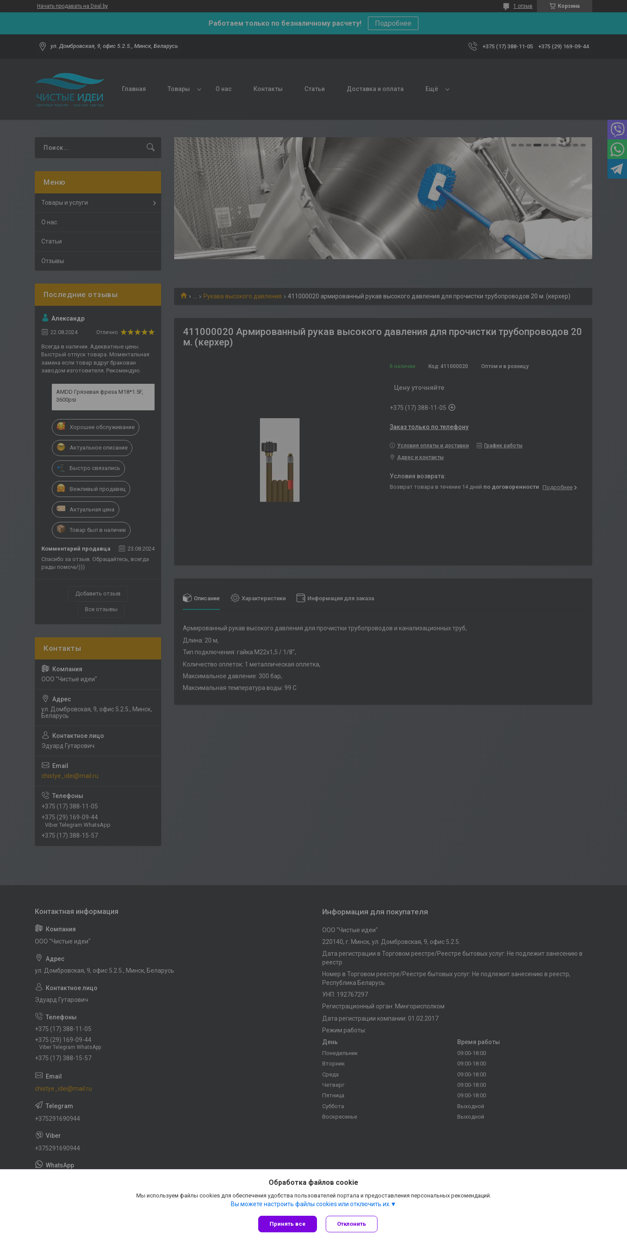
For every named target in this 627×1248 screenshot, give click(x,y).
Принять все (288, 1224)
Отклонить (351, 1224)
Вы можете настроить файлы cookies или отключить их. (311, 1204)
